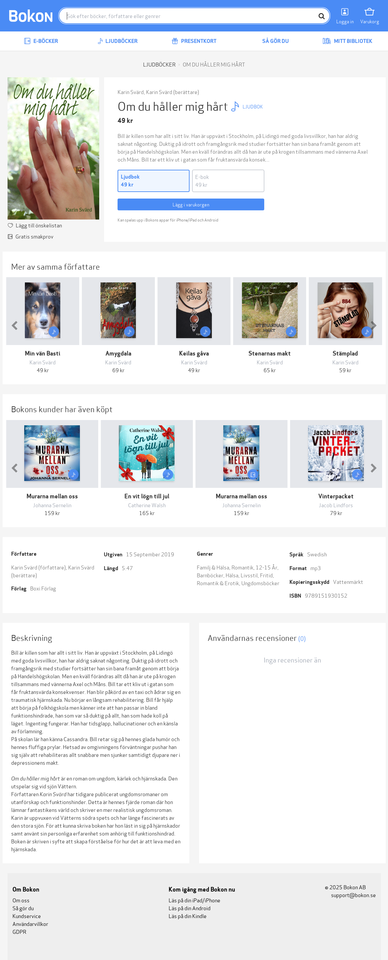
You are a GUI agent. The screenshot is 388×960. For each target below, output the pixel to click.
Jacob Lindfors (336, 505)
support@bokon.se (350, 894)
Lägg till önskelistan (39, 225)
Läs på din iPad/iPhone (194, 900)
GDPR (19, 931)
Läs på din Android (190, 908)
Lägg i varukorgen (191, 204)
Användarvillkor (30, 923)
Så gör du (271, 41)
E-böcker (41, 41)
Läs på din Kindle (188, 915)
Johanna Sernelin (52, 505)
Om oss (20, 900)
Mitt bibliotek (347, 41)
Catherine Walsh (147, 505)
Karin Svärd (131, 91)
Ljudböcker (118, 41)
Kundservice (26, 915)
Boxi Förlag (43, 588)
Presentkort (194, 41)
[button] (14, 325)
